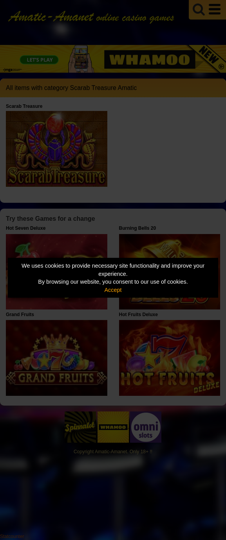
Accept (113, 290)
